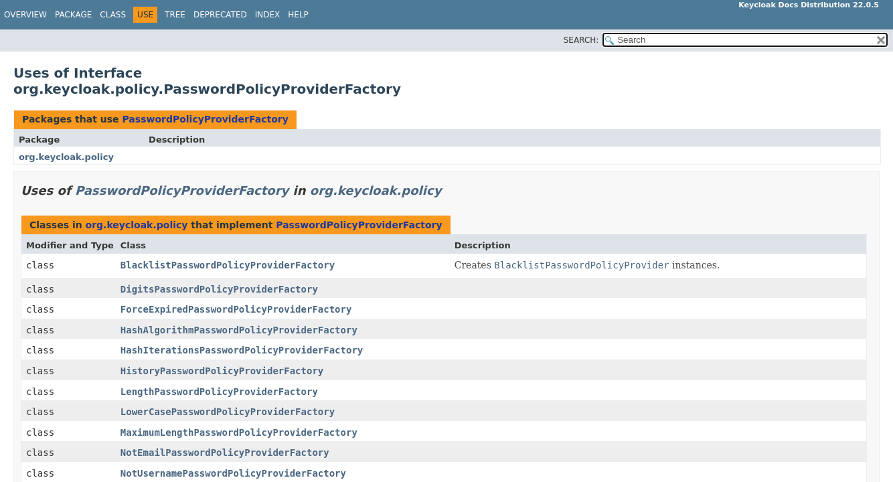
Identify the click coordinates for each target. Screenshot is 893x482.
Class (113, 14)
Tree (175, 14)
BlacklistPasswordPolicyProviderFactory (227, 265)
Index (267, 14)
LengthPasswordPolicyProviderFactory (219, 391)
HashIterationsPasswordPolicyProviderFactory (241, 350)
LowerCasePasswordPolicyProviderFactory (227, 411)
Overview (25, 14)
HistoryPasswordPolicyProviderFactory (221, 371)
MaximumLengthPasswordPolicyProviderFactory (238, 432)
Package (73, 14)
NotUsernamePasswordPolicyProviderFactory (233, 473)
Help (298, 14)
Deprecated (220, 14)
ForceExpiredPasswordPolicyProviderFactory (236, 309)
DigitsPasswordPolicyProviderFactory (219, 289)
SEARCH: (581, 40)
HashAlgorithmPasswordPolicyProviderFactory (238, 330)
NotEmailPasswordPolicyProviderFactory (224, 452)
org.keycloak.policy (66, 157)
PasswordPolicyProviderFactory (205, 119)
